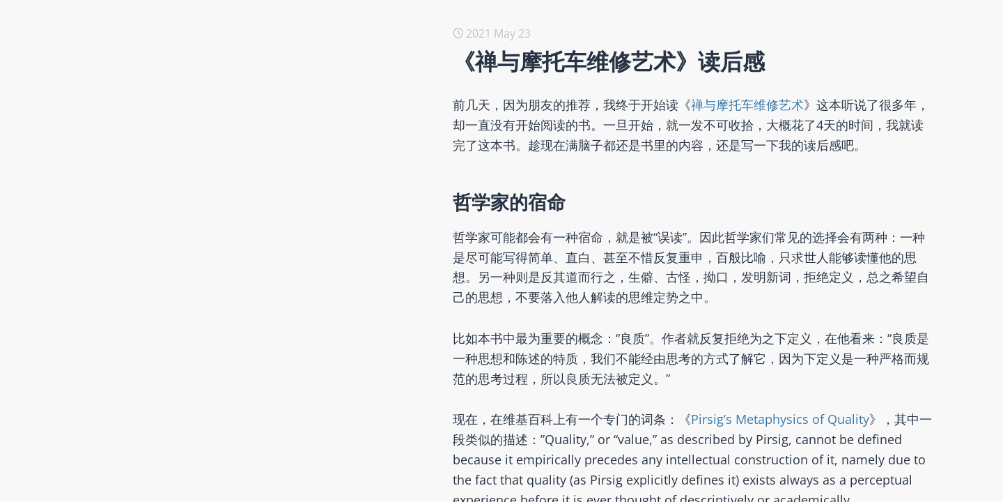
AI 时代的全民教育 (186, 428)
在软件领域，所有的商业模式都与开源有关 (246, 451)
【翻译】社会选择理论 (196, 406)
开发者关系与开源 (185, 473)
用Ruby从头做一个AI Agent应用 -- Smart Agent (259, 116)
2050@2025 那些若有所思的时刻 (222, 94)
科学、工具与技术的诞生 (202, 317)
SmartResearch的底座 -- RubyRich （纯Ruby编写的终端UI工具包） (310, 49)
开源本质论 (168, 183)
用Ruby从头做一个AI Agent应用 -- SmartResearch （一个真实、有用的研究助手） (346, 71)
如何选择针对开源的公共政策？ (219, 272)
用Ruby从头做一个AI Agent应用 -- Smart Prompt (264, 138)
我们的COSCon (179, 384)
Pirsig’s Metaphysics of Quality (780, 419)
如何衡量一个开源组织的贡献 (213, 362)
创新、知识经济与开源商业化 (213, 295)
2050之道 (164, 228)
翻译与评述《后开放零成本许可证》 (230, 250)
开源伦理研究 (174, 161)
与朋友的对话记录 (185, 205)
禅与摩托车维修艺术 (747, 104)
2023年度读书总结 (187, 339)
